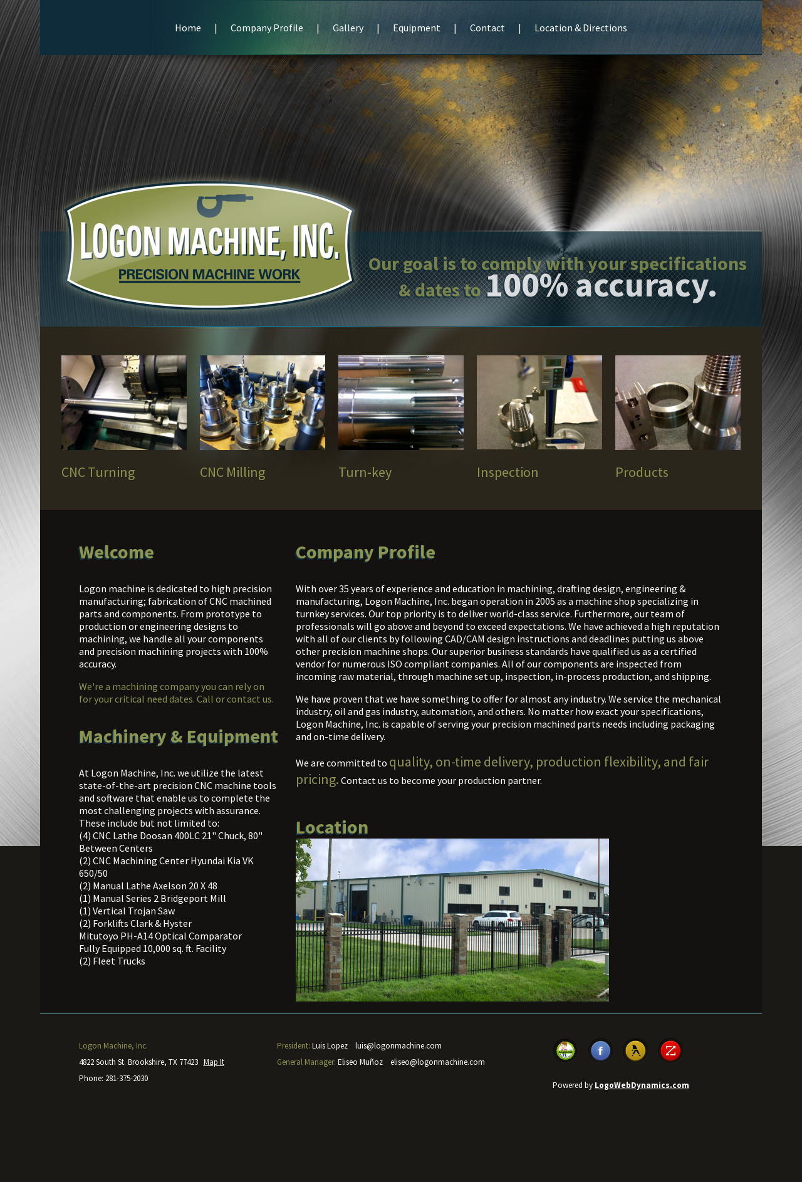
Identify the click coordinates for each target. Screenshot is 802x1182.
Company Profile (267, 27)
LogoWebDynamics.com (642, 1085)
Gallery (348, 27)
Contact (487, 27)
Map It (214, 1062)
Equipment (416, 27)
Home (188, 27)
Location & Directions (580, 27)
